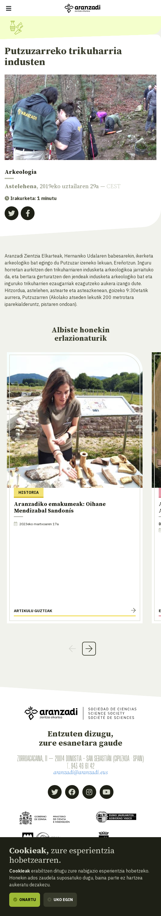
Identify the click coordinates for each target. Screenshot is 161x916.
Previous (72, 649)
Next (89, 649)
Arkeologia (21, 172)
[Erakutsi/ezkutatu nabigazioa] (9, 8)
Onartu (24, 899)
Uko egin (60, 899)
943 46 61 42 (82, 766)
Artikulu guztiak (33, 610)
